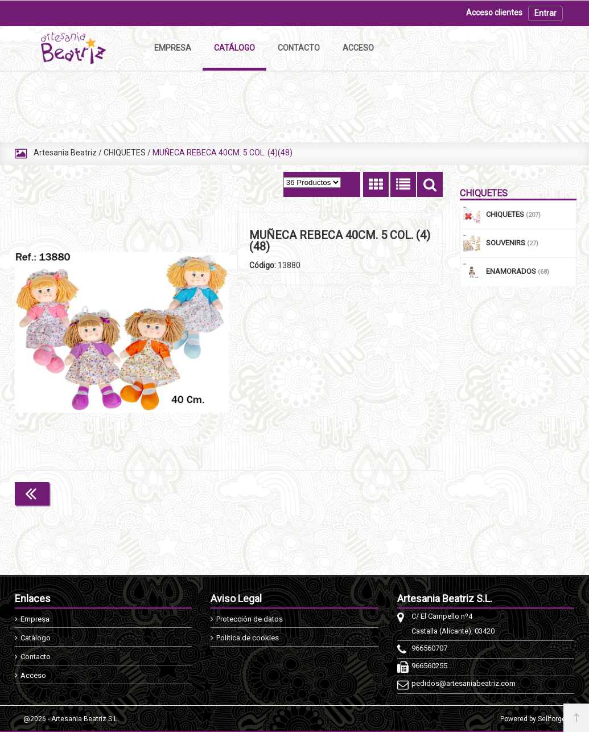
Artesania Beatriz (65, 152)
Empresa (35, 619)
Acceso (33, 675)
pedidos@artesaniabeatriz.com (463, 683)
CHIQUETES (125, 152)
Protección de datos (249, 619)
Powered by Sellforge (533, 719)
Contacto (35, 656)
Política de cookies (247, 638)
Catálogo (35, 638)
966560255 (429, 665)
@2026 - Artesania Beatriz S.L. (71, 719)
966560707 (429, 648)
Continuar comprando (392, 492)
